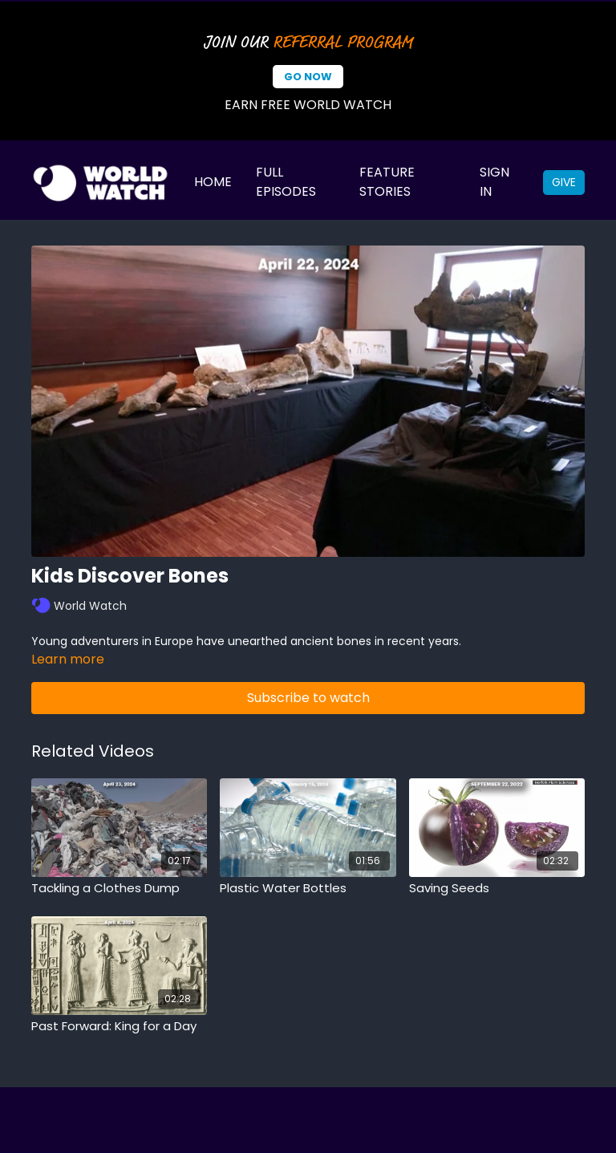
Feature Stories (387, 182)
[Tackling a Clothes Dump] (119, 888)
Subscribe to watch (308, 697)
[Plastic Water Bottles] (307, 888)
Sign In (494, 182)
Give (564, 182)
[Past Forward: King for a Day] (119, 1026)
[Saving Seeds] (497, 888)
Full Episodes (286, 182)
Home (213, 182)
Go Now (308, 76)
